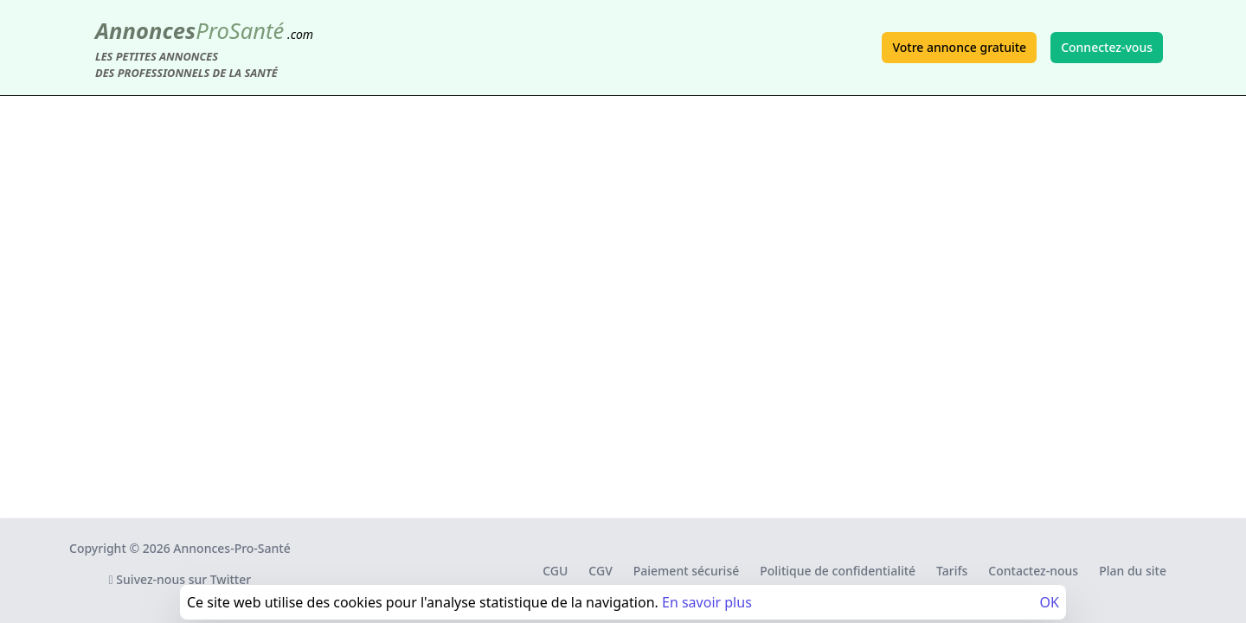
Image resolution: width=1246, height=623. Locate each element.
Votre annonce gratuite (959, 47)
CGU (555, 570)
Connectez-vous (1107, 47)
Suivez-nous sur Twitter (180, 579)
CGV (600, 570)
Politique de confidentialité (837, 570)
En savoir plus (707, 602)
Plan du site (1132, 570)
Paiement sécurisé (686, 570)
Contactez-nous (1033, 570)
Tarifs (951, 570)
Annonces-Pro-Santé (231, 548)
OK (1049, 602)
